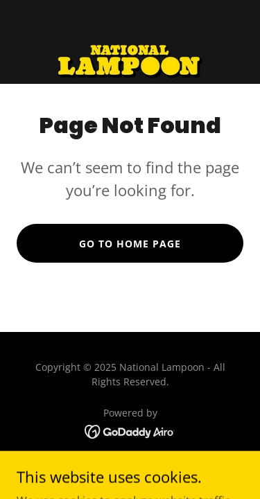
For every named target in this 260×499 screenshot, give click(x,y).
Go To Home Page (130, 243)
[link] (130, 42)
